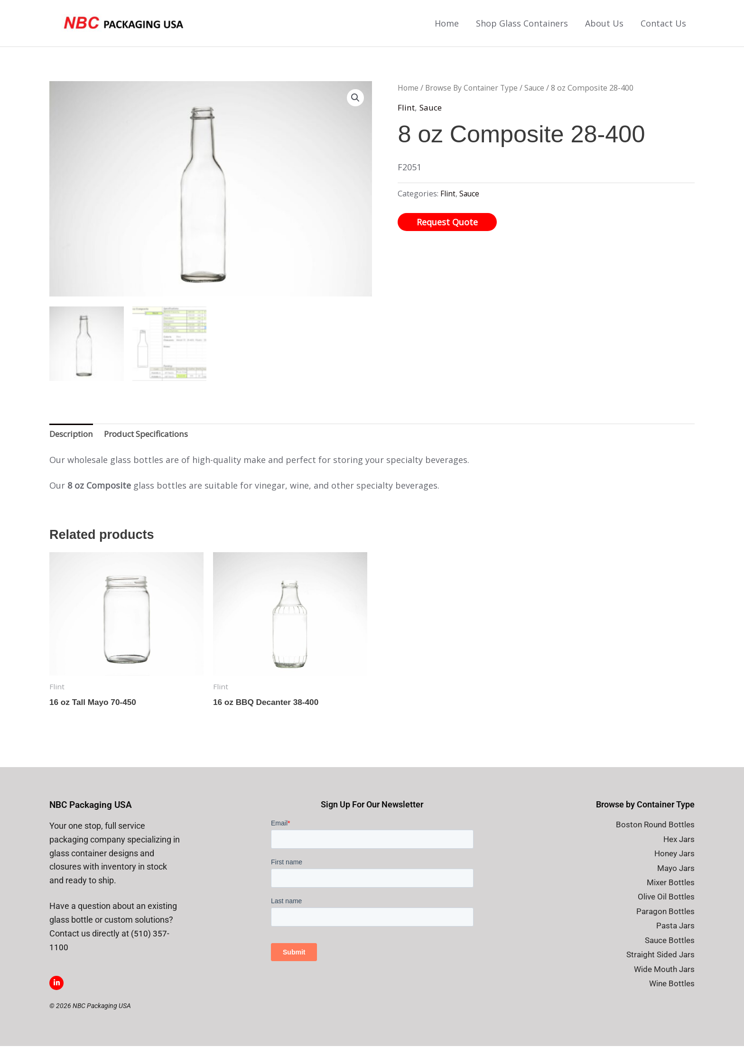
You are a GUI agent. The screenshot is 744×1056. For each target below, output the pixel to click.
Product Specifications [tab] (154, 442)
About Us (604, 28)
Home (447, 28)
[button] (354, 107)
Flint (407, 116)
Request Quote (447, 231)
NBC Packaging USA (92, 814)
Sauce (541, 97)
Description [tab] (73, 442)
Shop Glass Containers (522, 28)
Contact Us (663, 28)
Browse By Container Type (475, 97)
